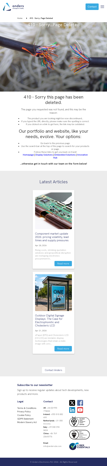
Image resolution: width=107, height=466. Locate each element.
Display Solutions (44, 154)
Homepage (28, 154)
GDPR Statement (25, 418)
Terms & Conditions (26, 407)
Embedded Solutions (65, 154)
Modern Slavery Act (27, 421)
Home (19, 18)
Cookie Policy (24, 414)
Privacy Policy (24, 411)
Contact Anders (53, 369)
